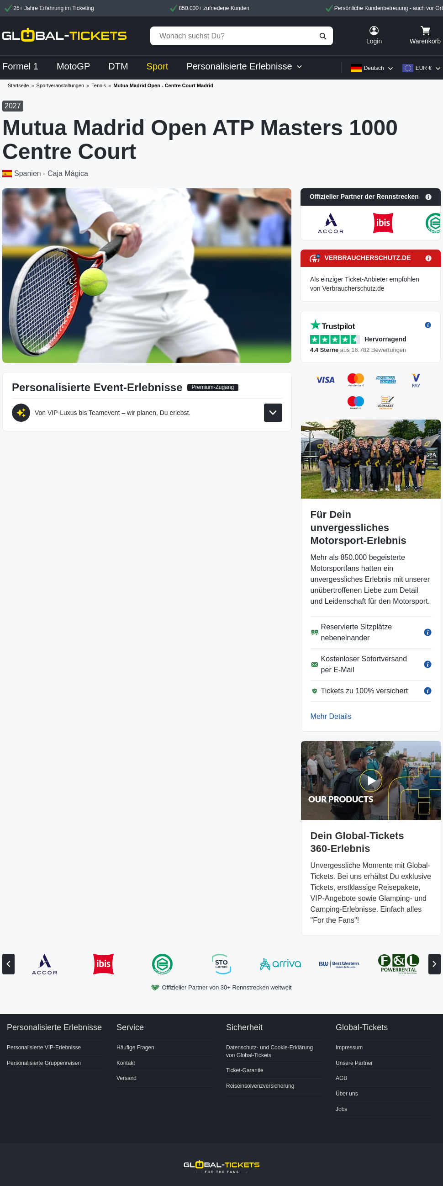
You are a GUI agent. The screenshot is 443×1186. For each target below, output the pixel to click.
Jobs (341, 1109)
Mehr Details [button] (331, 716)
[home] (64, 36)
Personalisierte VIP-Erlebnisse (44, 1047)
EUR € (424, 68)
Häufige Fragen (135, 1047)
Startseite (18, 85)
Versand (126, 1078)
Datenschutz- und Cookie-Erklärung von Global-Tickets (269, 1051)
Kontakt (125, 1063)
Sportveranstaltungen (60, 85)
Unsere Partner (354, 1063)
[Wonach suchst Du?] (241, 36)
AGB (341, 1078)
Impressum (349, 1047)
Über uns (347, 1093)
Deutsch (374, 68)
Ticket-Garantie (245, 1070)
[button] (371, 197)
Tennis (98, 85)
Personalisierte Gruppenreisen (44, 1063)
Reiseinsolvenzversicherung (260, 1086)
